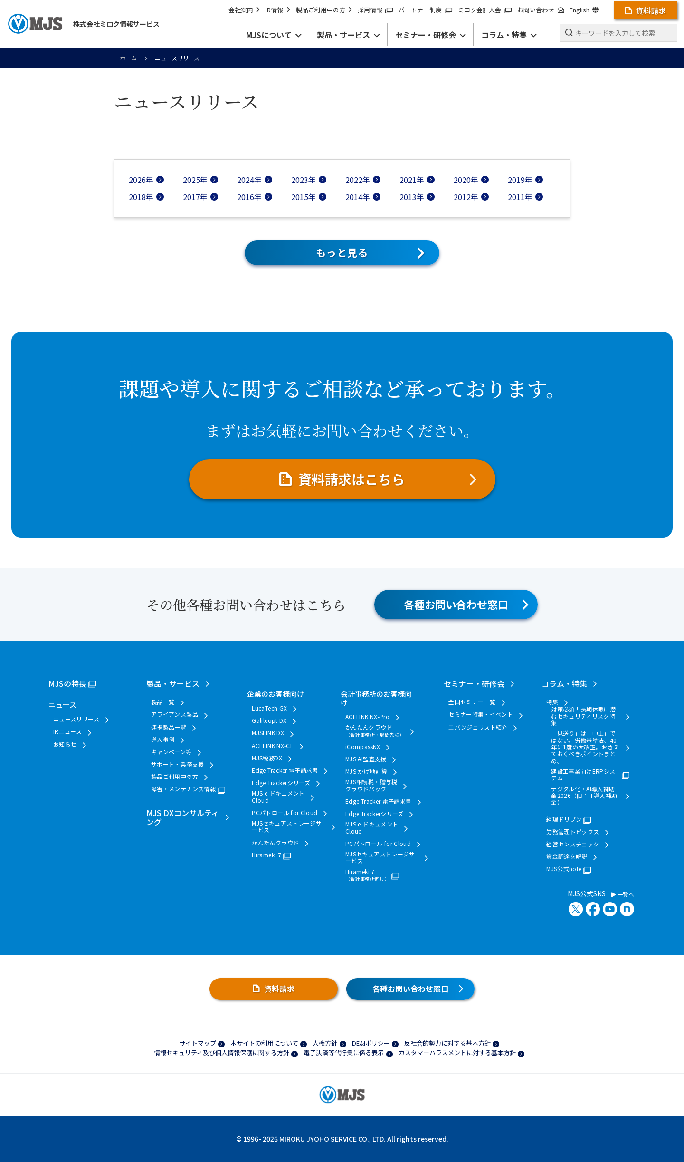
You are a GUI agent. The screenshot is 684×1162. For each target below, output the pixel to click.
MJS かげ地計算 (366, 771)
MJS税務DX (267, 758)
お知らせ (64, 744)
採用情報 (375, 9)
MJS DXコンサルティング (182, 817)
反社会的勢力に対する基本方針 (447, 1042)
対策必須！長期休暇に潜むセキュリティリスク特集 (583, 716)
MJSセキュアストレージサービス (287, 827)
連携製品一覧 (168, 727)
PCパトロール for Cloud (284, 812)
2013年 (411, 196)
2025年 (195, 179)
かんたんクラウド (275, 842)
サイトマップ (197, 1042)
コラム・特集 (564, 683)
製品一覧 (162, 702)
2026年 (141, 179)
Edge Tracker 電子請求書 (285, 770)
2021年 (411, 179)
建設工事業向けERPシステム (583, 775)
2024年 (249, 179)
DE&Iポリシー (371, 1042)
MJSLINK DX (268, 733)
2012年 (466, 196)
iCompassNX (362, 746)
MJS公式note (563, 868)
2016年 (249, 196)
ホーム (128, 58)
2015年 (303, 196)
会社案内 (244, 9)
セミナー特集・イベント (480, 714)
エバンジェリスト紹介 (478, 727)
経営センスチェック (572, 844)
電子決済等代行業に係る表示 (344, 1052)
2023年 (303, 179)
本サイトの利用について (264, 1042)
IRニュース (67, 731)
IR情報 (278, 9)
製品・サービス (173, 683)
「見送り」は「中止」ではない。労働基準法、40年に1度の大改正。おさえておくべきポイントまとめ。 (585, 747)
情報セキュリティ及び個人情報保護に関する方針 (221, 1052)
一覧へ (622, 894)
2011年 (520, 196)
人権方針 (325, 1042)
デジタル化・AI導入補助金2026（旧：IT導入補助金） (584, 796)
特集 (552, 702)
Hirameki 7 (266, 855)
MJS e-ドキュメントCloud (278, 797)
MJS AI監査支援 (366, 759)
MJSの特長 (67, 683)
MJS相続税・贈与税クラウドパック (371, 785)
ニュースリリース (76, 719)
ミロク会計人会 (485, 9)
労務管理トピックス (572, 831)
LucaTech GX (269, 708)
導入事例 (162, 739)
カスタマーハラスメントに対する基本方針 (457, 1052)
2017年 (195, 196)
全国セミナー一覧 (471, 702)
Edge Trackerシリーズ (281, 782)
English (584, 9)
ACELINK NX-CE (273, 745)
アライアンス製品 (174, 714)
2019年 (520, 179)
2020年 (466, 179)
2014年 (357, 196)
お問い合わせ (540, 9)
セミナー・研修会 (474, 683)
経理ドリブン (563, 819)
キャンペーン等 (171, 752)
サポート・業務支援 (177, 764)
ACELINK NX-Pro (367, 716)
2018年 (141, 196)
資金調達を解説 (567, 856)
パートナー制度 (425, 9)
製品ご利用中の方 (324, 9)
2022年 (357, 179)
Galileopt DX (269, 720)
